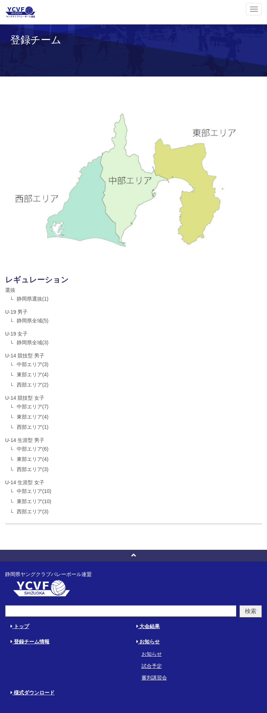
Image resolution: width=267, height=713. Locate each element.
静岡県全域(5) (32, 321)
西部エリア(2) (32, 385)
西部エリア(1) (32, 427)
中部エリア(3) (32, 364)
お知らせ (148, 642)
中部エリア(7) (32, 407)
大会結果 (148, 626)
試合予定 (152, 666)
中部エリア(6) (32, 449)
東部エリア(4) (32, 374)
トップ (20, 626)
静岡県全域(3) (32, 342)
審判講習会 (154, 678)
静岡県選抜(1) (32, 299)
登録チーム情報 (30, 642)
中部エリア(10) (34, 491)
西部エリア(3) (32, 469)
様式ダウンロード (33, 693)
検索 (250, 611)
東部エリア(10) (34, 501)
